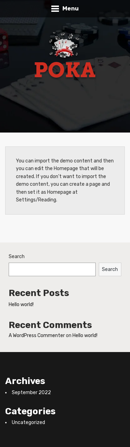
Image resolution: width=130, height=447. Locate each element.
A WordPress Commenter (37, 335)
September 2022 (31, 393)
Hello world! (21, 305)
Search (17, 257)
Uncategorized (28, 422)
